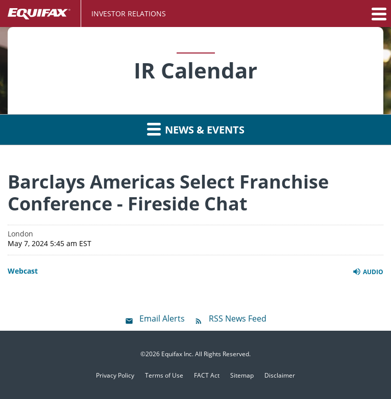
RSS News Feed (237, 318)
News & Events (196, 129)
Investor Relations (128, 13)
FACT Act (206, 376)
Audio (367, 271)
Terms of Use (164, 376)
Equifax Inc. (177, 354)
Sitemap (242, 376)
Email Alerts (162, 318)
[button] (378, 13)
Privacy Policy (115, 376)
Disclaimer (279, 376)
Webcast (23, 271)
